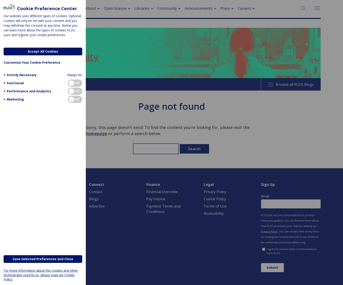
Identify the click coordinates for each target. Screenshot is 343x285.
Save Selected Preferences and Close (43, 259)
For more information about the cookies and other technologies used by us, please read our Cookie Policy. (41, 274)
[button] (19, 75)
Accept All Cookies (43, 51)
